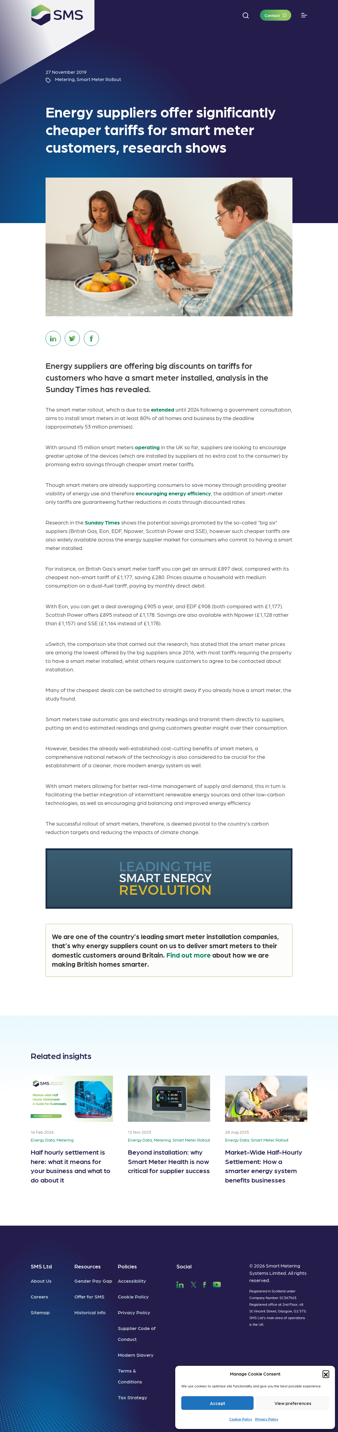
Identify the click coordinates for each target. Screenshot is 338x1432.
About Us (41, 1281)
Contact (272, 15)
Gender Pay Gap (93, 1281)
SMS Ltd (41, 1266)
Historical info (90, 1312)
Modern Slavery (136, 1355)
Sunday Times (102, 522)
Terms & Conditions (130, 1376)
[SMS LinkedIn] (180, 1284)
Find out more (188, 955)
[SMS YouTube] (217, 1284)
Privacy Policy (266, 1419)
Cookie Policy (240, 1419)
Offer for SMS (89, 1296)
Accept (217, 1403)
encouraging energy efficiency (173, 493)
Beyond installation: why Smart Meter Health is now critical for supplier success (169, 1161)
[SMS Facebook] (204, 1284)
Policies (127, 1266)
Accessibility (132, 1281)
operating (147, 447)
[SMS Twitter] (193, 1284)
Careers (39, 1296)
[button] (326, 1374)
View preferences (293, 1403)
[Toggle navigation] (304, 15)
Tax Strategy (132, 1397)
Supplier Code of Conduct (136, 1333)
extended (162, 409)
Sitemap (40, 1312)
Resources (87, 1266)
